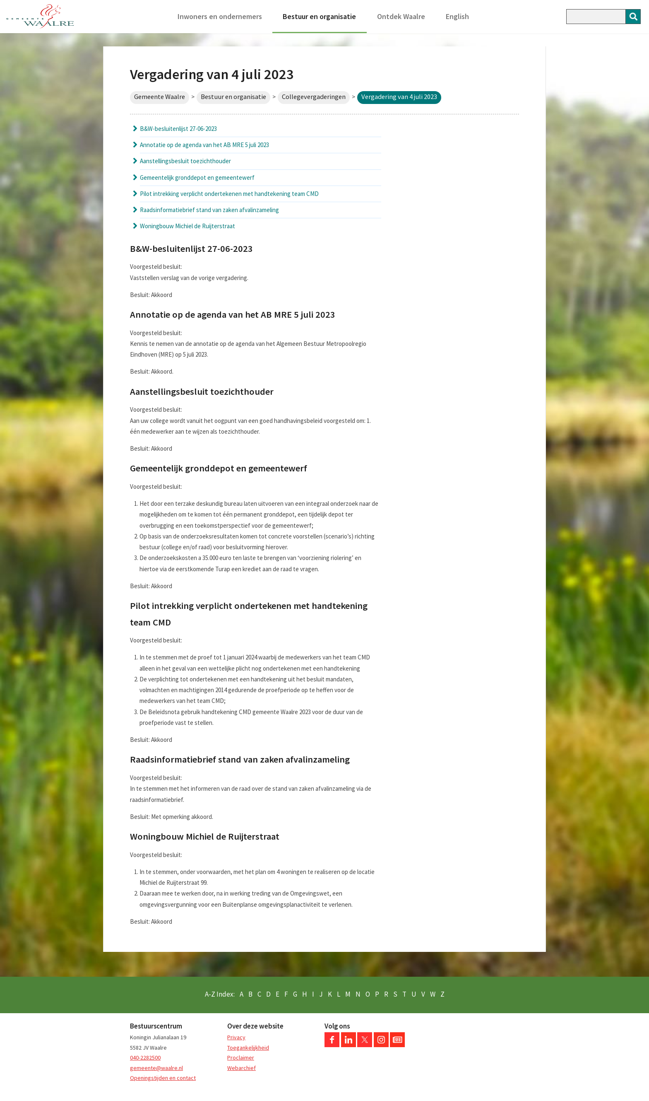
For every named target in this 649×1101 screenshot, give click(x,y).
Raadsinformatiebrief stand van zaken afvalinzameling (209, 210)
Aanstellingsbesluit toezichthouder (185, 161)
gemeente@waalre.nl (156, 1068)
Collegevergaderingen (314, 96)
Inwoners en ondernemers (220, 16)
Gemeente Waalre (159, 96)
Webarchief (241, 1068)
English (457, 16)
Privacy (236, 1037)
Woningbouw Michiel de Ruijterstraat (187, 226)
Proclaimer (240, 1057)
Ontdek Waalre (401, 16)
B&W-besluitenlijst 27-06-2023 (178, 129)
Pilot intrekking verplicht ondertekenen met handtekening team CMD (229, 194)
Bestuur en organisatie (319, 16)
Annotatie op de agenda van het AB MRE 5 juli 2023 (204, 145)
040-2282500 (145, 1057)
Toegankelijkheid (248, 1047)
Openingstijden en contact (163, 1078)
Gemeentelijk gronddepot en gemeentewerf (197, 177)
